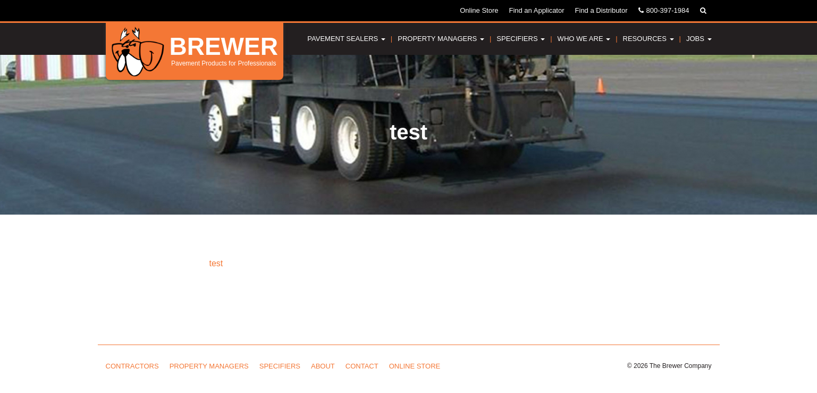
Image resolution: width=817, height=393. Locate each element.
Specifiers (520, 39)
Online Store (479, 10)
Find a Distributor (601, 10)
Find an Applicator (536, 10)
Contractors (132, 366)
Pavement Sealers (346, 39)
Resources (648, 39)
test (216, 263)
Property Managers (441, 39)
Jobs (699, 39)
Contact (362, 366)
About (323, 366)
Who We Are (584, 39)
